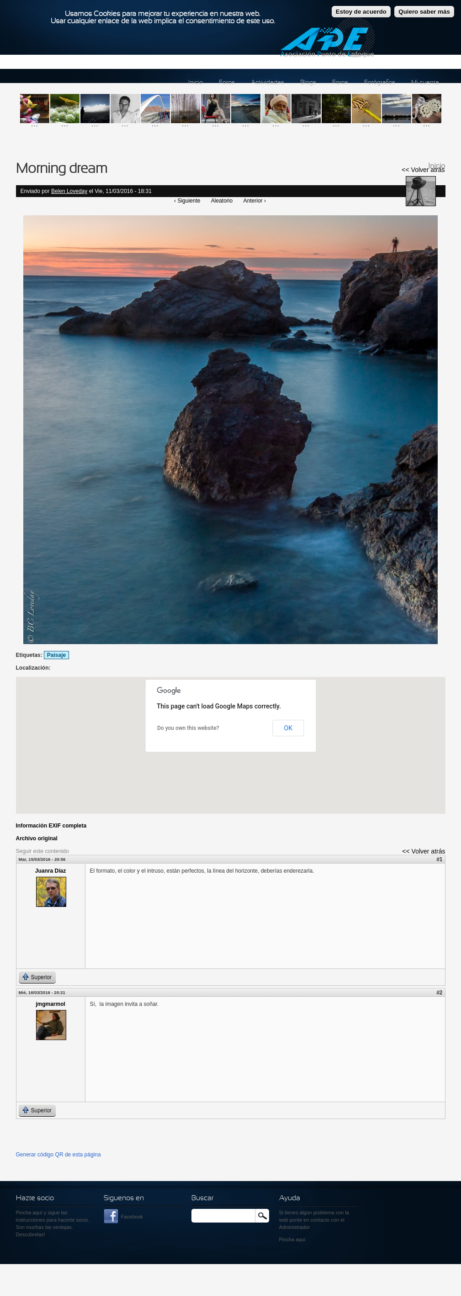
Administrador (294, 1227)
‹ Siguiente (187, 201)
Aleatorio (222, 201)
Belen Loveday (69, 191)
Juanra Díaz (50, 871)
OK (288, 728)
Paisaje (56, 655)
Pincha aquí (29, 1212)
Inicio (195, 83)
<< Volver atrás (423, 169)
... (34, 123)
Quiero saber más (424, 11)
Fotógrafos (379, 83)
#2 (439, 992)
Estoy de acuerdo (361, 11)
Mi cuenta (425, 83)
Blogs (308, 83)
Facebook (132, 1216)
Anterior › (255, 201)
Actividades (267, 83)
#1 (439, 859)
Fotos (227, 83)
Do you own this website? (188, 728)
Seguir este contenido (42, 851)
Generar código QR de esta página (58, 1154)
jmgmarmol (50, 1004)
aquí (300, 1239)
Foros (340, 83)
